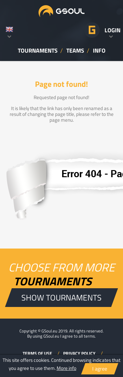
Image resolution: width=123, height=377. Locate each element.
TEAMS (75, 50)
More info (66, 368)
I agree (99, 368)
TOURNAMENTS (38, 50)
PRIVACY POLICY (79, 353)
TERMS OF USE (38, 353)
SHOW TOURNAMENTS (61, 297)
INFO (99, 50)
